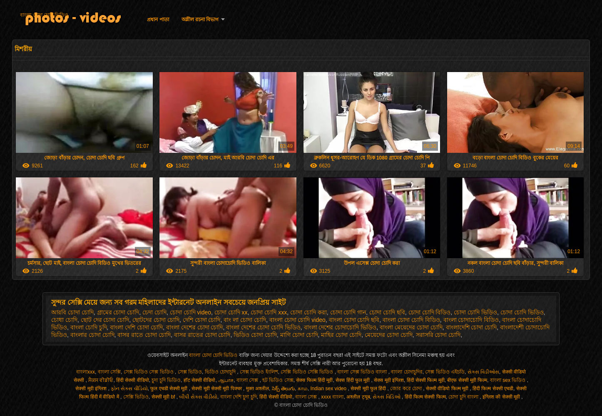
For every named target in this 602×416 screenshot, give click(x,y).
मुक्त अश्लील (257, 388)
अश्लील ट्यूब (358, 397)
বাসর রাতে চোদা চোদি (144, 334)
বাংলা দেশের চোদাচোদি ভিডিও (340, 327)
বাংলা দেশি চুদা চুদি (238, 397)
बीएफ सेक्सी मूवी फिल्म (467, 380)
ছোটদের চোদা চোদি (155, 319)
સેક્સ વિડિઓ (387, 397)
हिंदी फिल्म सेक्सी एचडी (493, 388)
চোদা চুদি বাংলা (464, 397)
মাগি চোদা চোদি (299, 334)
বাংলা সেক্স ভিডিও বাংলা (362, 372)
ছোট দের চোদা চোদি (105, 319)
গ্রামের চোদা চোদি (118, 312)
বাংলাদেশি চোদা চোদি (471, 327)
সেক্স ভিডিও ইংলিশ (259, 372)
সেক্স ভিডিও (190, 372)
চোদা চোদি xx (231, 312)
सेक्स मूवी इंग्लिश (389, 380)
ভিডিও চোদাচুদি (221, 372)
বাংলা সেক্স (248, 380)
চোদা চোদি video (190, 312)
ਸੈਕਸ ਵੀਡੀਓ (100, 380)
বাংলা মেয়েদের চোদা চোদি (411, 327)
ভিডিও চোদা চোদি (255, 334)
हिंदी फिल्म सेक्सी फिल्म (425, 397)
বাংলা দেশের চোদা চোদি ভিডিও (263, 327)
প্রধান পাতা (158, 19)
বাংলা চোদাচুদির (406, 372)
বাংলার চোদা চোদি (92, 334)
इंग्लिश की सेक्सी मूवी (502, 397)
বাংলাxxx (85, 372)
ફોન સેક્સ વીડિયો (129, 388)
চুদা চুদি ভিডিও (166, 380)
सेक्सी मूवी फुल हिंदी (369, 388)
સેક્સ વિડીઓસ (483, 372)
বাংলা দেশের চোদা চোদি (194, 327)
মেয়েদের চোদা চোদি (389, 334)
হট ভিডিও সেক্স (278, 380)
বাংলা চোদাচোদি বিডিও (471, 319)
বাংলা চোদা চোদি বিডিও (411, 319)
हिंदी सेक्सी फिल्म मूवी (426, 380)
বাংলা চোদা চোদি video (297, 319)
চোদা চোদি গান (348, 312)
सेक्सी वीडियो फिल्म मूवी (448, 388)
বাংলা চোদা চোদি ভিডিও (44, 15)
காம (303, 388)
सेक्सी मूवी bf (164, 397)
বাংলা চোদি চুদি (88, 327)
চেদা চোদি (154, 312)
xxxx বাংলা (332, 397)
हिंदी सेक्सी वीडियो (132, 380)
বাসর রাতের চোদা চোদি (202, 334)
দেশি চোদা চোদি (202, 319)
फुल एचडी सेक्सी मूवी (169, 388)
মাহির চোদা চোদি (341, 334)
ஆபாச (226, 380)
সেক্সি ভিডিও (136, 397)
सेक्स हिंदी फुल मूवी (353, 380)
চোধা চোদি (64, 319)
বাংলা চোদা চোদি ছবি (354, 319)
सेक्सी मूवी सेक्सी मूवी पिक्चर (217, 388)
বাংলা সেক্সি (109, 372)
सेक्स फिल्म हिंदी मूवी (314, 380)
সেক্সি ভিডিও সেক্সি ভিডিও (307, 372)
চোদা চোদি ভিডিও (522, 312)
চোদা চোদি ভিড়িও (475, 312)
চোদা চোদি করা (308, 312)
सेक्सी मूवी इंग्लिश (91, 388)
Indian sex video (329, 388)
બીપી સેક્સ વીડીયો (198, 397)
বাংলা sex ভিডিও (508, 380)
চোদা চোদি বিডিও (429, 312)
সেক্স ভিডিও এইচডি (445, 372)
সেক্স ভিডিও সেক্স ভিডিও (149, 372)
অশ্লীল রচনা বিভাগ (200, 19)
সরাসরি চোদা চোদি (438, 334)
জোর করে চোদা (406, 388)
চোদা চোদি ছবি (387, 312)
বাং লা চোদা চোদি (245, 319)
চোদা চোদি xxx (269, 312)
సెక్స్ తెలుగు (283, 388)
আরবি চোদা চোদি (72, 312)
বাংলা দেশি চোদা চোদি (136, 327)
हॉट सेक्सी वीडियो (200, 380)
